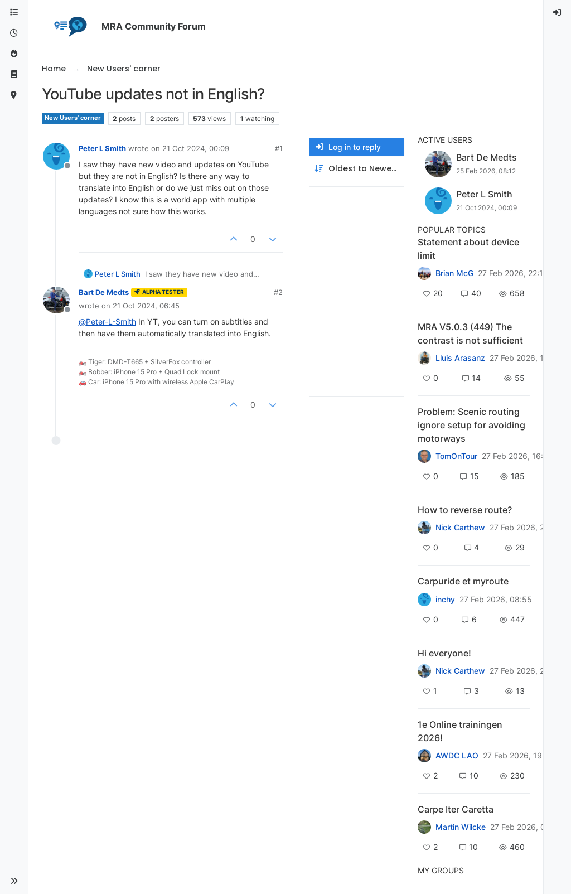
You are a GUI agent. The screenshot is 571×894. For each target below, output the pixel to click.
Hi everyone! (444, 653)
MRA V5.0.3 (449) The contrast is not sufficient (470, 333)
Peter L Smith (102, 148)
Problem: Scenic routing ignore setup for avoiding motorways (471, 425)
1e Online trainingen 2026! (460, 731)
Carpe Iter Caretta (455, 809)
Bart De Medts (104, 292)
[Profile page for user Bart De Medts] (56, 300)
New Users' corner (73, 118)
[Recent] (13, 33)
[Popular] (13, 54)
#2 (278, 292)
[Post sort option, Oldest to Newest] (356, 168)
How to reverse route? (465, 509)
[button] (13, 881)
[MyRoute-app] (13, 95)
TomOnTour (456, 456)
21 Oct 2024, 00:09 (195, 148)
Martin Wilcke (460, 827)
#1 (279, 148)
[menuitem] (557, 12)
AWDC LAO (456, 756)
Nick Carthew (460, 527)
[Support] (13, 74)
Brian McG (454, 273)
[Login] (557, 12)
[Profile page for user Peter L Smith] (56, 156)
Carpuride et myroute (463, 581)
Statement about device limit (468, 248)
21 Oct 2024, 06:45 (146, 305)
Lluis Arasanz (460, 358)
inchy (445, 599)
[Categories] (13, 12)
